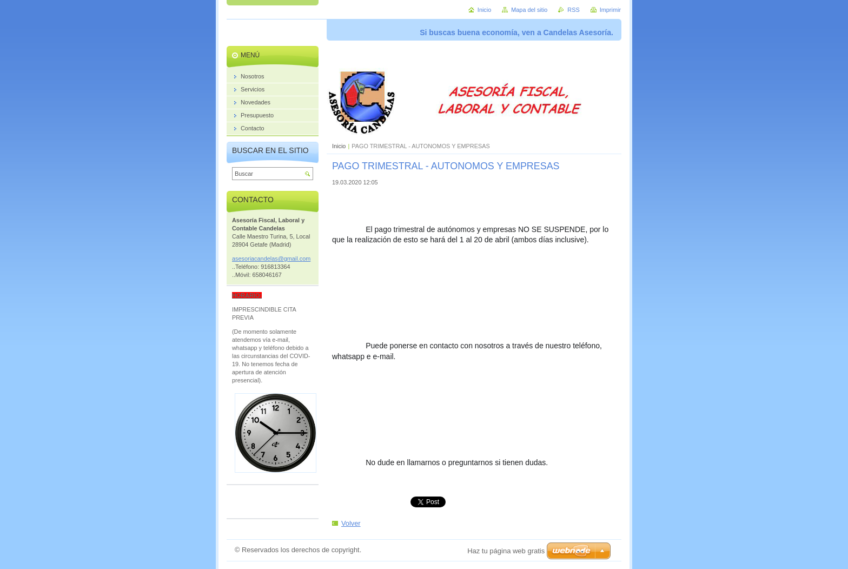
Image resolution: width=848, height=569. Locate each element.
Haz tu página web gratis (506, 551)
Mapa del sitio (529, 9)
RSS (573, 9)
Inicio (339, 146)
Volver (351, 523)
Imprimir (610, 9)
